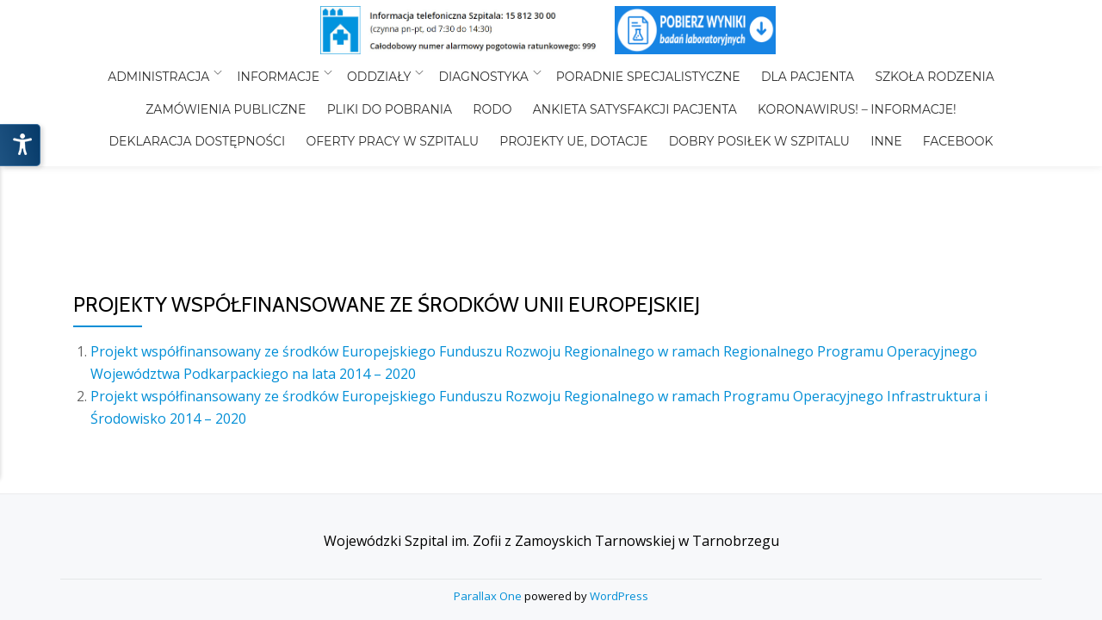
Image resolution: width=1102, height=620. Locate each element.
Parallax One (489, 406)
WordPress (619, 406)
